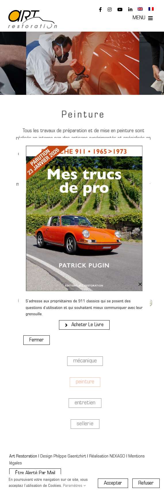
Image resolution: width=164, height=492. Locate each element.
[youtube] (120, 9)
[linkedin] (130, 9)
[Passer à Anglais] (140, 9)
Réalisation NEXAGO (107, 456)
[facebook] (100, 9)
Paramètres (74, 486)
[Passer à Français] (151, 9)
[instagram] (110, 9)
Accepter (113, 483)
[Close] (140, 284)
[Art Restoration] (32, 12)
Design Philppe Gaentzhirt (63, 456)
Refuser (146, 483)
